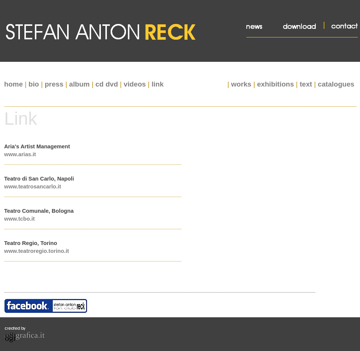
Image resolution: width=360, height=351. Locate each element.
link (158, 84)
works (241, 84)
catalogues (336, 84)
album (79, 84)
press (54, 84)
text (306, 84)
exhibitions (275, 84)
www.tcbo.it (19, 219)
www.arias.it (20, 154)
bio (33, 84)
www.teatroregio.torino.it (36, 251)
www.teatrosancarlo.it (32, 187)
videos (135, 84)
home (13, 84)
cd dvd (106, 84)
